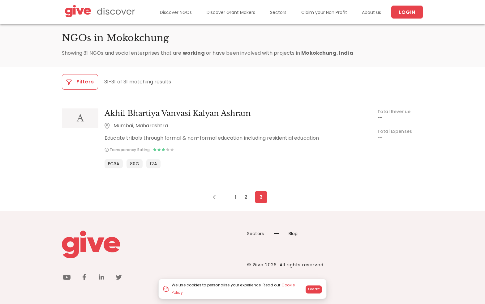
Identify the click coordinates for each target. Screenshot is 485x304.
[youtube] (67, 278)
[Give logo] (150, 244)
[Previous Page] (217, 197)
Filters (80, 81)
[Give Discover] (99, 12)
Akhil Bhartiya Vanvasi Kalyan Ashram (178, 113)
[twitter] (119, 278)
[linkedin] (101, 278)
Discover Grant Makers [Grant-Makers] (231, 12)
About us (371, 12)
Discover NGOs (176, 12)
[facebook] (84, 278)
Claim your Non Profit (324, 12)
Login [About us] (407, 12)
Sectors (278, 12)
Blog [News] (286, 233)
